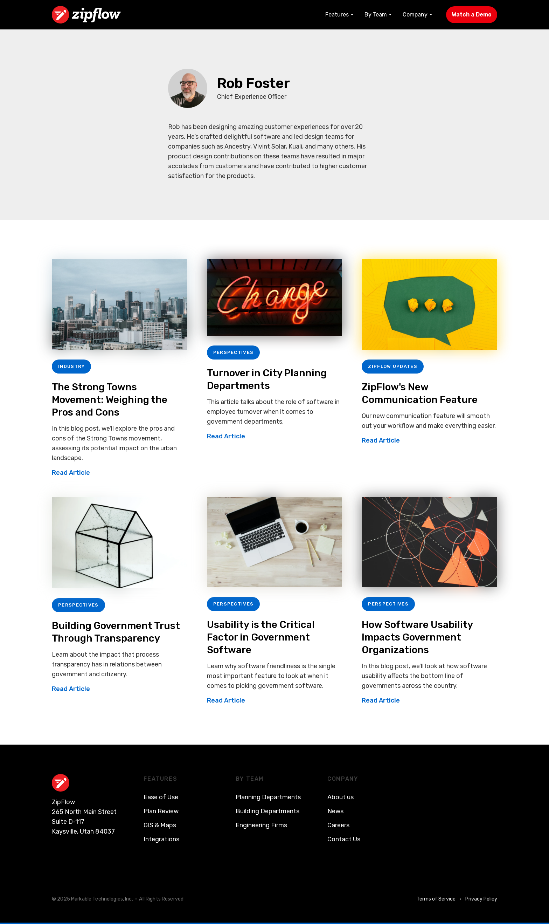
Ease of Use (161, 797)
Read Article (71, 473)
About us (340, 797)
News (335, 811)
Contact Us (343, 839)
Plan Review (161, 811)
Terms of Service (436, 899)
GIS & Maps (160, 825)
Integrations (161, 839)
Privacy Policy (481, 899)
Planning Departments (268, 797)
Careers (338, 825)
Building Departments (267, 811)
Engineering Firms (261, 825)
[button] (339, 15)
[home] (86, 14)
